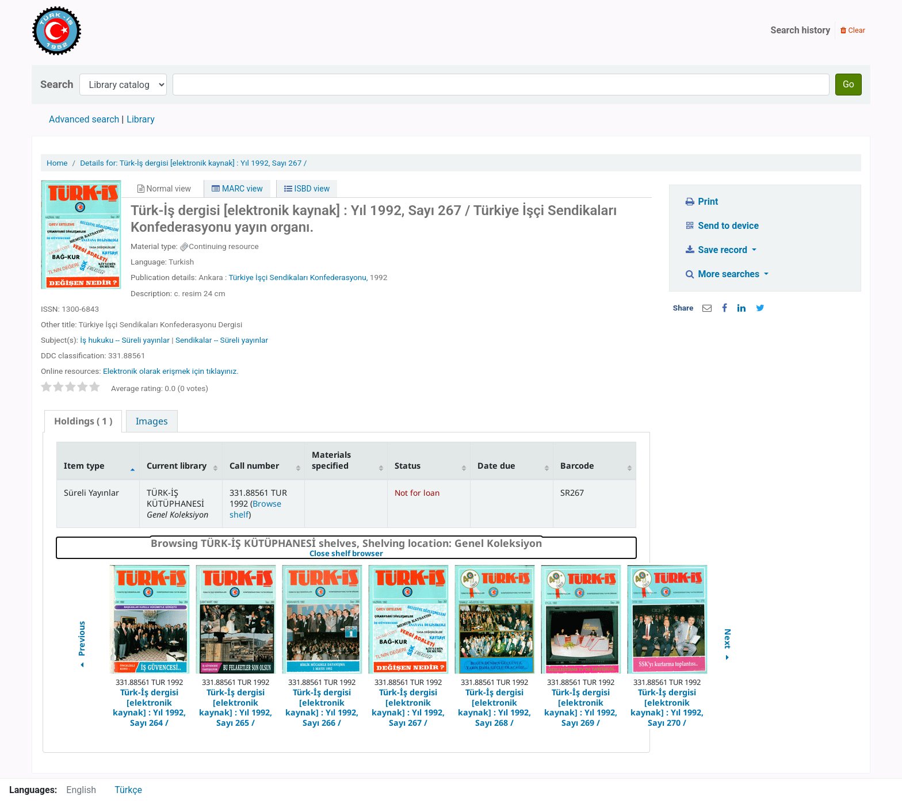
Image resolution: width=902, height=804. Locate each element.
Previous (81, 646)
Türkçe (128, 789)
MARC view (237, 188)
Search (57, 84)
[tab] (83, 421)
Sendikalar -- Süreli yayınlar (221, 339)
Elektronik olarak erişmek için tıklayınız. (171, 371)
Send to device (721, 225)
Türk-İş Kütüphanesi (89, 30)
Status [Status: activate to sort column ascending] (408, 465)
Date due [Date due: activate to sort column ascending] (496, 465)
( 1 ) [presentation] (83, 421)
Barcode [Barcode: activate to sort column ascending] (577, 465)
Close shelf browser (385, 553)
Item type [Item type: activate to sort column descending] (84, 465)
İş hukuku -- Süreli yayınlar (125, 339)
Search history (801, 30)
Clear (852, 30)
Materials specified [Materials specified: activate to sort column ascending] (331, 460)
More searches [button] (723, 274)
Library (140, 119)
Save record (717, 249)
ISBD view (307, 188)
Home (57, 162)
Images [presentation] (152, 421)
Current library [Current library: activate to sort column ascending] (177, 465)
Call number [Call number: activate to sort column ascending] (254, 465)
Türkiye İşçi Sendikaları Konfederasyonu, (298, 277)
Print (701, 201)
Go (848, 84)
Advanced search (84, 119)
